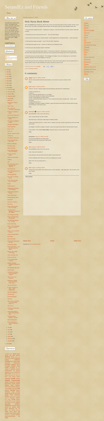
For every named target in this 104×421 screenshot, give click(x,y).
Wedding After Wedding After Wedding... (12, 189)
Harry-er (12, 372)
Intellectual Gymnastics (12, 157)
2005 (7, 343)
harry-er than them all (91, 67)
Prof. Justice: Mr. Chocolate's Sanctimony (13, 109)
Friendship (12, 367)
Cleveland (7, 361)
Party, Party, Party (11, 223)
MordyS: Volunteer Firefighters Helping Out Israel (13, 264)
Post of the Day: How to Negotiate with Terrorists (12, 165)
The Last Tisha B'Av (12, 285)
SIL (10, 401)
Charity (7, 359)
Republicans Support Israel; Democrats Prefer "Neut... (12, 282)
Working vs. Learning (10, 414)
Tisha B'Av (9, 299)
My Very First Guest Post (13, 115)
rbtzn (87, 74)
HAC (14, 370)
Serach (18, 402)
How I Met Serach (10, 376)
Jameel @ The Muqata (91, 45)
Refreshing (10, 204)
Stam (18, 407)
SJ (12, 401)
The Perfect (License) (14, 410)
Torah (6, 411)
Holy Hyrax (31, 68)
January (10, 340)
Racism (18, 399)
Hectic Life (9, 131)
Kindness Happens (15, 386)
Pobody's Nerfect (15, 397)
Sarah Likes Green (90, 57)
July (9, 327)
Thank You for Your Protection (11, 277)
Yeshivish (18, 414)
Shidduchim (8, 405)
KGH (6, 386)
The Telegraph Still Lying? (13, 267)
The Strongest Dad (11, 174)
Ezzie (30, 86)
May (9, 331)
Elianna (13, 364)
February (10, 338)
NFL (14, 393)
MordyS (18, 391)
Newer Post (27, 241)
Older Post (77, 241)
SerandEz (7, 404)
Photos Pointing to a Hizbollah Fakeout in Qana (12, 323)
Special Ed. (8, 407)
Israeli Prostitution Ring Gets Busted (12, 217)
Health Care (17, 372)
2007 (7, 85)
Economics (17, 363)
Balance (18, 355)
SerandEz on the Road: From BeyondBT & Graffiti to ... (12, 273)
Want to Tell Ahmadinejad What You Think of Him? (13, 227)
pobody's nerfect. (90, 71)
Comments (9, 59)
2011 (7, 76)
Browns (12, 356)
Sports (14, 407)
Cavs (9, 358)
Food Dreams (10, 270)
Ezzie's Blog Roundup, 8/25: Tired (12, 141)
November (10, 91)
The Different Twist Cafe (13, 137)
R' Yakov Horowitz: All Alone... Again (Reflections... (12, 289)
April (9, 334)
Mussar (10, 393)
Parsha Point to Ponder (15, 396)
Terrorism (11, 408)
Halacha (18, 370)
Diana (87, 28)
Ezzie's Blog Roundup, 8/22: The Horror (12, 181)
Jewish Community (12, 380)
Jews (12, 385)
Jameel (18, 378)
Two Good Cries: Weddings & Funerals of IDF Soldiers (13, 211)
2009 (7, 80)
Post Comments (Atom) (35, 244)
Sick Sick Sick (10, 294)
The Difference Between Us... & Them (13, 221)
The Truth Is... (10, 305)
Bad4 (14, 355)
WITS (15, 411)
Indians (18, 376)
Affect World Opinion (12, 319)
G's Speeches (12, 369)
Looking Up (10, 135)
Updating (9, 159)
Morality (13, 391)
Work (18, 413)
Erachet (13, 366)
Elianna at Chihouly (11, 143)
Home (9, 13)
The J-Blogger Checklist (13, 214)
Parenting (17, 394)
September (10, 96)
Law (16, 388)
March (9, 336)
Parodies (7, 396)
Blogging (7, 356)
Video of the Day (11, 148)
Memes (36, 68)
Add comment (28, 176)
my (7, 30)
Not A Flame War (11, 238)
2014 (7, 69)
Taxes (6, 408)
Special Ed (88, 62)
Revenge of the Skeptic (12, 124)
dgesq (87, 64)
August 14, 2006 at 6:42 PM (41, 136)
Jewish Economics (10, 382)
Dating (18, 361)
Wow (8, 161)
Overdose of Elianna (12, 202)
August (9, 98)
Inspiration (8, 378)
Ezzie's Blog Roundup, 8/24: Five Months (12, 151)
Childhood (17, 359)
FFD (87, 37)
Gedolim (18, 369)
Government (8, 370)
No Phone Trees (11, 146)
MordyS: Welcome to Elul (13, 133)
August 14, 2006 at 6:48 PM (38, 167)
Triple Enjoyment (11, 126)
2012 (7, 74)
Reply (30, 82)
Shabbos (17, 404)
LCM (13, 388)
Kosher (10, 388)
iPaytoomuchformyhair (91, 69)
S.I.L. (87, 52)
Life (18, 388)
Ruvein (9, 183)
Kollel (6, 388)
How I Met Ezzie (16, 375)
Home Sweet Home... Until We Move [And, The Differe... (13, 248)
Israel (13, 378)
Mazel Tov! (9, 100)
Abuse (14, 353)
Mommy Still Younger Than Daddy (12, 252)
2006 (7, 87)
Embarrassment (11, 186)
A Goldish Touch (8, 353)
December (10, 89)
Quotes (13, 399)
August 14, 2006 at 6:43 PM (38, 147)
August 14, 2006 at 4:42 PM (38, 86)
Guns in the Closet (11, 257)
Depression (7, 363)
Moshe (7, 393)
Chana (12, 358)
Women (14, 413)
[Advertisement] (52, 228)
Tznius (11, 411)
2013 (7, 71)
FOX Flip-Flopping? (12, 296)
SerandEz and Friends (26, 7)
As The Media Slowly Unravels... (12, 260)
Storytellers (10, 199)
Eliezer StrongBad (90, 30)
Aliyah (18, 353)
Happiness (7, 372)
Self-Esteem (12, 402)
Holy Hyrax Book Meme (12, 234)
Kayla (9, 386)
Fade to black (10, 106)
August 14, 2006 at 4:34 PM (38, 77)
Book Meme (10, 236)
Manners (7, 390)
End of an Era (10, 129)
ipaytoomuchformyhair (10, 416)
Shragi (18, 405)
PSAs (11, 394)
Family (7, 367)
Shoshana (14, 405)
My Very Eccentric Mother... (11, 154)
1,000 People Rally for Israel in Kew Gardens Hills (13, 313)
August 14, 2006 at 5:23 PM (43, 111)
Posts (8, 56)
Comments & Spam (12, 244)
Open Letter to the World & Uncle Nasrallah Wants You (13, 302)
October (10, 94)
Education (7, 364)
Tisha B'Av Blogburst (12, 292)
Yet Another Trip (11, 168)
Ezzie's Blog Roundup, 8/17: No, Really (12, 207)
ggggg (30, 77)
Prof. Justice (8, 399)
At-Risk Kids (8, 355)
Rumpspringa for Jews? (12, 197)
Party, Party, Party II (12, 195)
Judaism (17, 385)
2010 (7, 78)
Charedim (17, 358)
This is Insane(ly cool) (12, 255)
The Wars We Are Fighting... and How (12, 317)
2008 (7, 83)
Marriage (12, 390)
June (9, 329)
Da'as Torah (13, 361)
